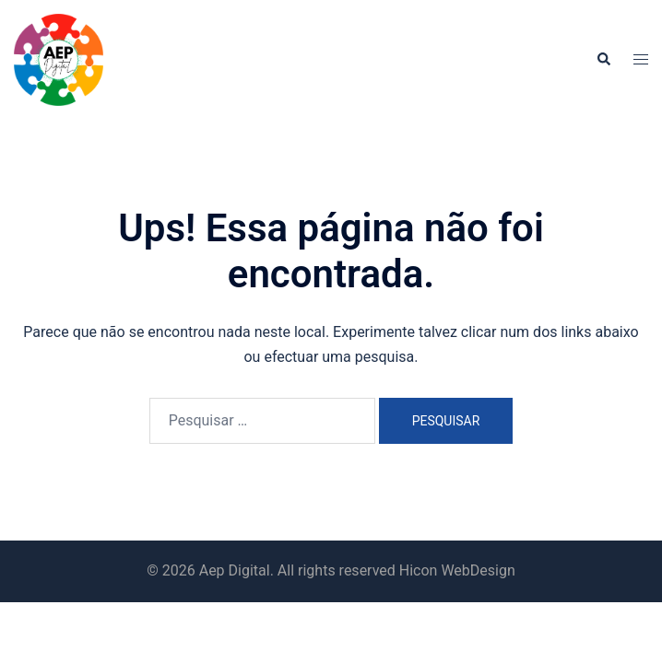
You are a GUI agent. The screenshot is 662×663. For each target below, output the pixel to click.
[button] (603, 59)
